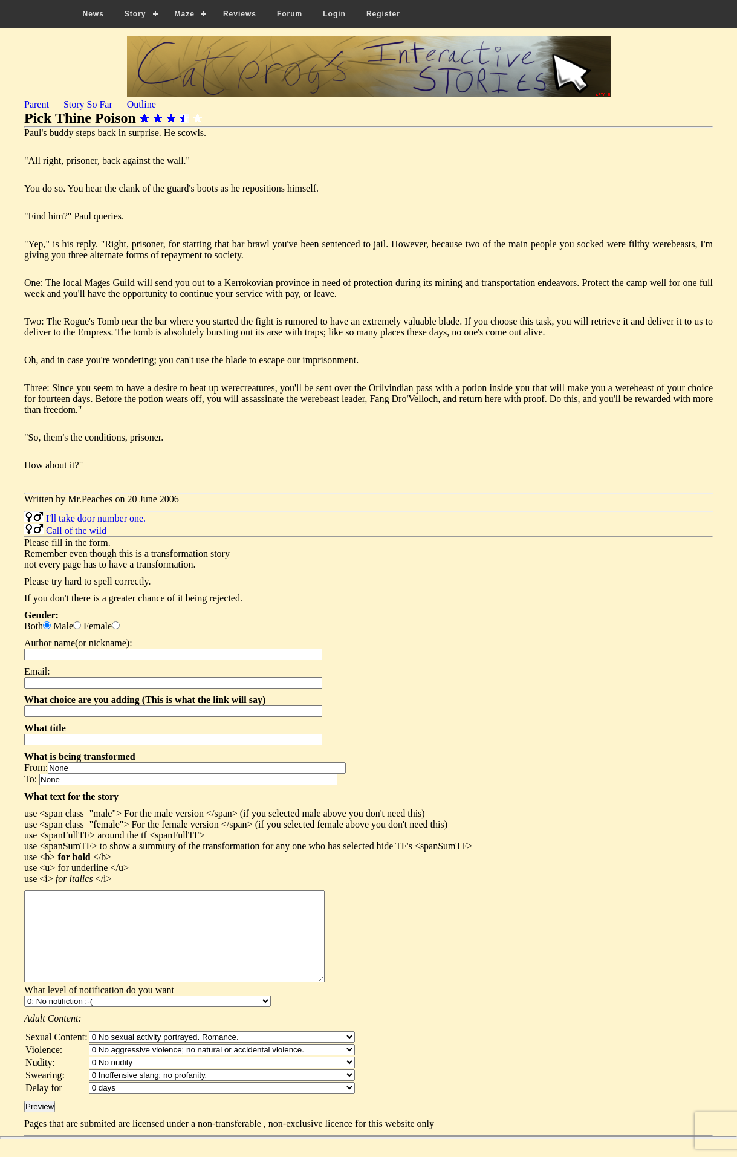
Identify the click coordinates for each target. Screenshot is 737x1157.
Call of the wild (76, 530)
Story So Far (87, 104)
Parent (36, 104)
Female (97, 626)
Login (334, 14)
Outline (141, 104)
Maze (185, 14)
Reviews (239, 14)
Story (135, 14)
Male (63, 626)
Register (383, 14)
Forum (289, 14)
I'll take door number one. (96, 518)
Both (33, 626)
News (93, 14)
